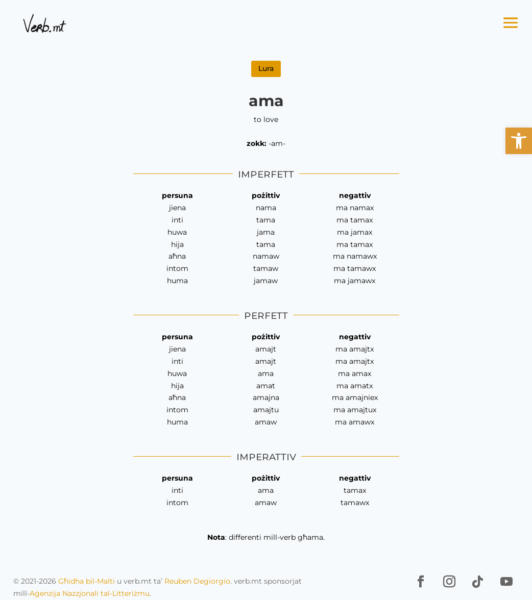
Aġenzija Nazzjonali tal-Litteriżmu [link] (90, 593)
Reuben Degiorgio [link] (197, 581)
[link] (518, 141)
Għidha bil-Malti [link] (86, 581)
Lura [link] (266, 68)
